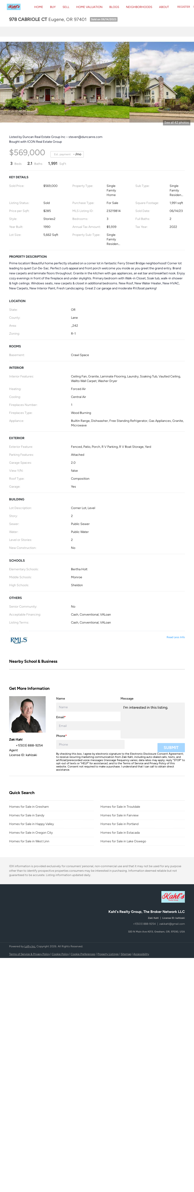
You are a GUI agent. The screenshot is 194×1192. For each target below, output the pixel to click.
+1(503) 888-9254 (144, 923)
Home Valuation (89, 7)
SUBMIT (171, 747)
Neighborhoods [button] (139, 7)
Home (38, 7)
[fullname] (90, 707)
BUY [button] (53, 7)
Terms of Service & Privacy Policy (29, 954)
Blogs (114, 7)
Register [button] (183, 6)
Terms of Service (133, 763)
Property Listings (108, 954)
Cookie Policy (60, 954)
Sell (66, 7)
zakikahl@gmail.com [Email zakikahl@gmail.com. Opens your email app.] (172, 923)
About (164, 7)
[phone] (90, 744)
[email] (90, 725)
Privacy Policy (157, 763)
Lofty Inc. (30, 946)
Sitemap (126, 954)
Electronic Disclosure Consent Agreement (156, 753)
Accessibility (141, 954)
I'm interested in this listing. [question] (153, 721)
